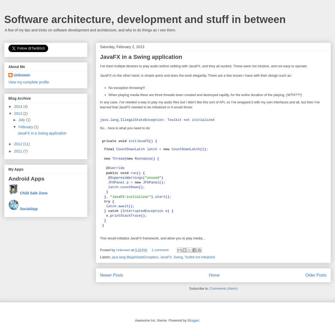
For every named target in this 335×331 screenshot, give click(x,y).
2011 (18, 151)
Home (214, 275)
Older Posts (316, 275)
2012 (18, 144)
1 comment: (161, 250)
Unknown (22, 75)
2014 (18, 106)
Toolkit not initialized (200, 257)
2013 (18, 113)
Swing (178, 257)
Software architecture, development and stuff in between (145, 19)
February (26, 127)
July (22, 120)
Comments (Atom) (223, 288)
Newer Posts (111, 275)
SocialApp (29, 209)
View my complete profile (28, 82)
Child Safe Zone (34, 193)
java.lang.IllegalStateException (135, 257)
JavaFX (166, 257)
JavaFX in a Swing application (141, 57)
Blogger (193, 320)
